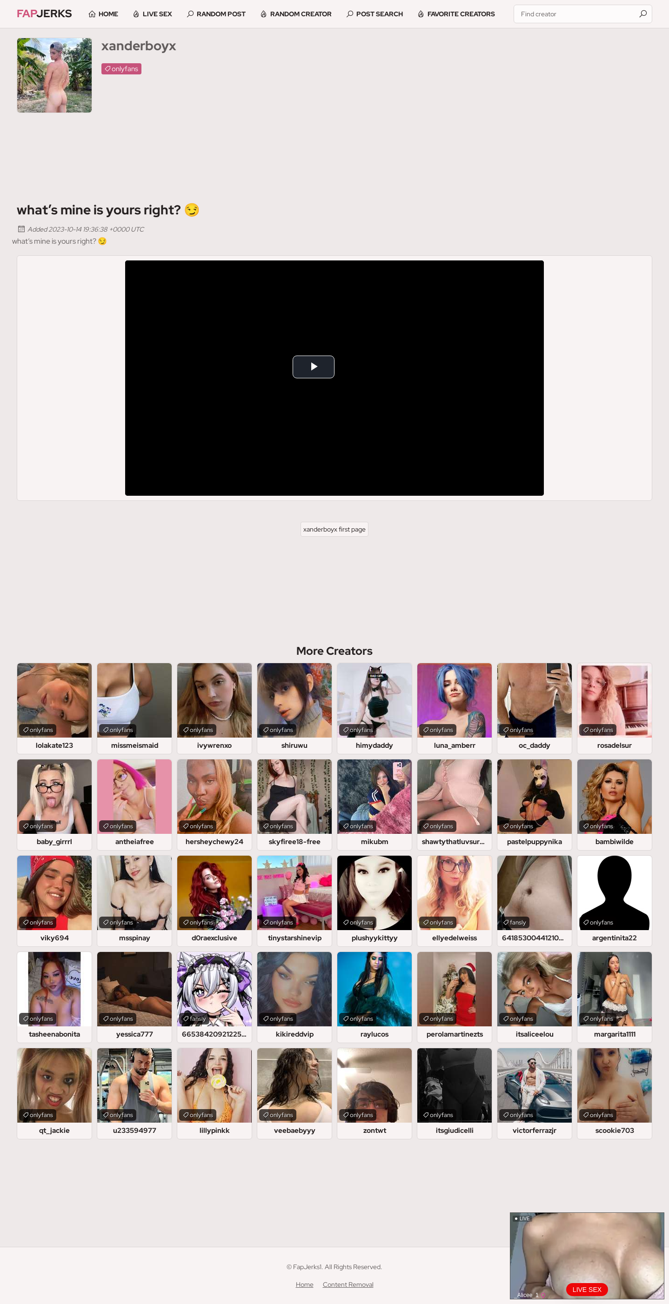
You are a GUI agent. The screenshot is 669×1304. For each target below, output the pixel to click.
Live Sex (161, 14)
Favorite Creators (465, 14)
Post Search (383, 14)
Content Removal (348, 1284)
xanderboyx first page (334, 529)
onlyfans (125, 68)
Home (112, 14)
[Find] (643, 14)
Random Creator (304, 14)
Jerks (45, 14)
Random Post (225, 14)
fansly (518, 922)
